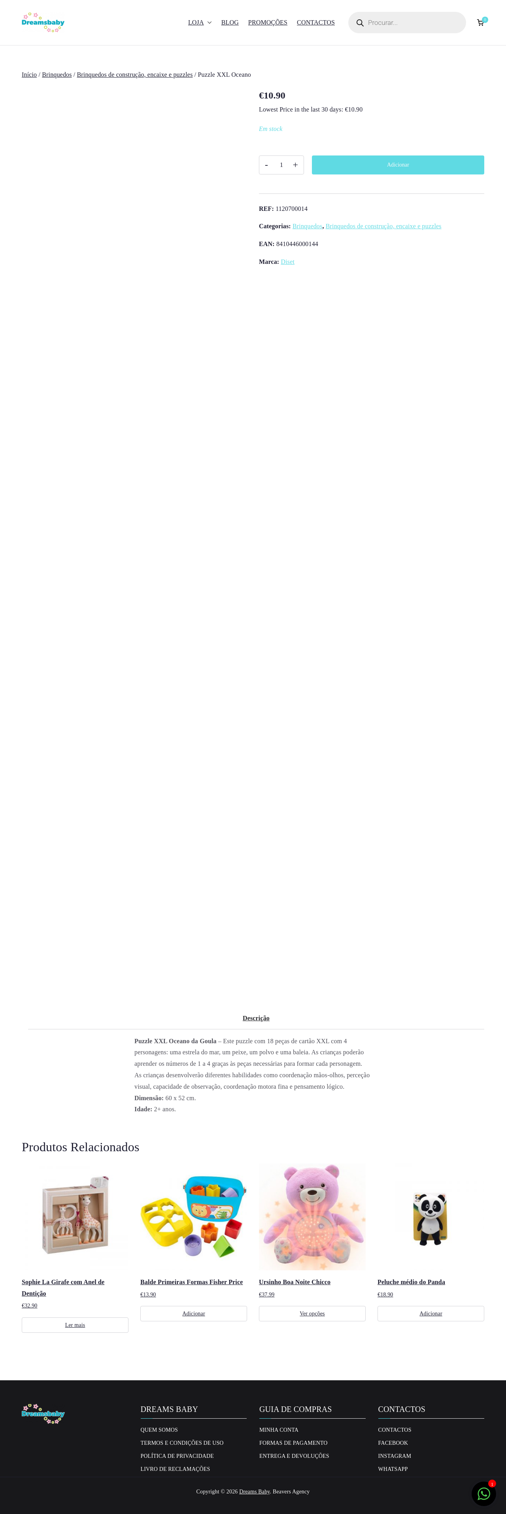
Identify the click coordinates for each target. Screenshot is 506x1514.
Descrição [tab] (256, 1018)
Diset (288, 261)
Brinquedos (57, 74)
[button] (208, 22)
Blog (230, 22)
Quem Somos (159, 1430)
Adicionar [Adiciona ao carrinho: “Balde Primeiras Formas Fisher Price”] (193, 1314)
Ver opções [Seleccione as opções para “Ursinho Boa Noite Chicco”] (312, 1314)
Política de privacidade (177, 1456)
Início (29, 74)
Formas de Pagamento (293, 1443)
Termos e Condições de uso (182, 1443)
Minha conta (278, 1430)
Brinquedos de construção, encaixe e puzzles (135, 74)
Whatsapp (393, 1469)
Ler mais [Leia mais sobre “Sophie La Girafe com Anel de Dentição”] (75, 1325)
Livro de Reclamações (175, 1469)
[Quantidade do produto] (281, 164)
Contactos (316, 22)
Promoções (267, 22)
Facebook (393, 1443)
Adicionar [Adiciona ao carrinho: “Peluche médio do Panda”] (430, 1314)
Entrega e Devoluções (294, 1456)
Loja (200, 22)
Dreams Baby (254, 1492)
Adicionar (398, 165)
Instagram (395, 1456)
